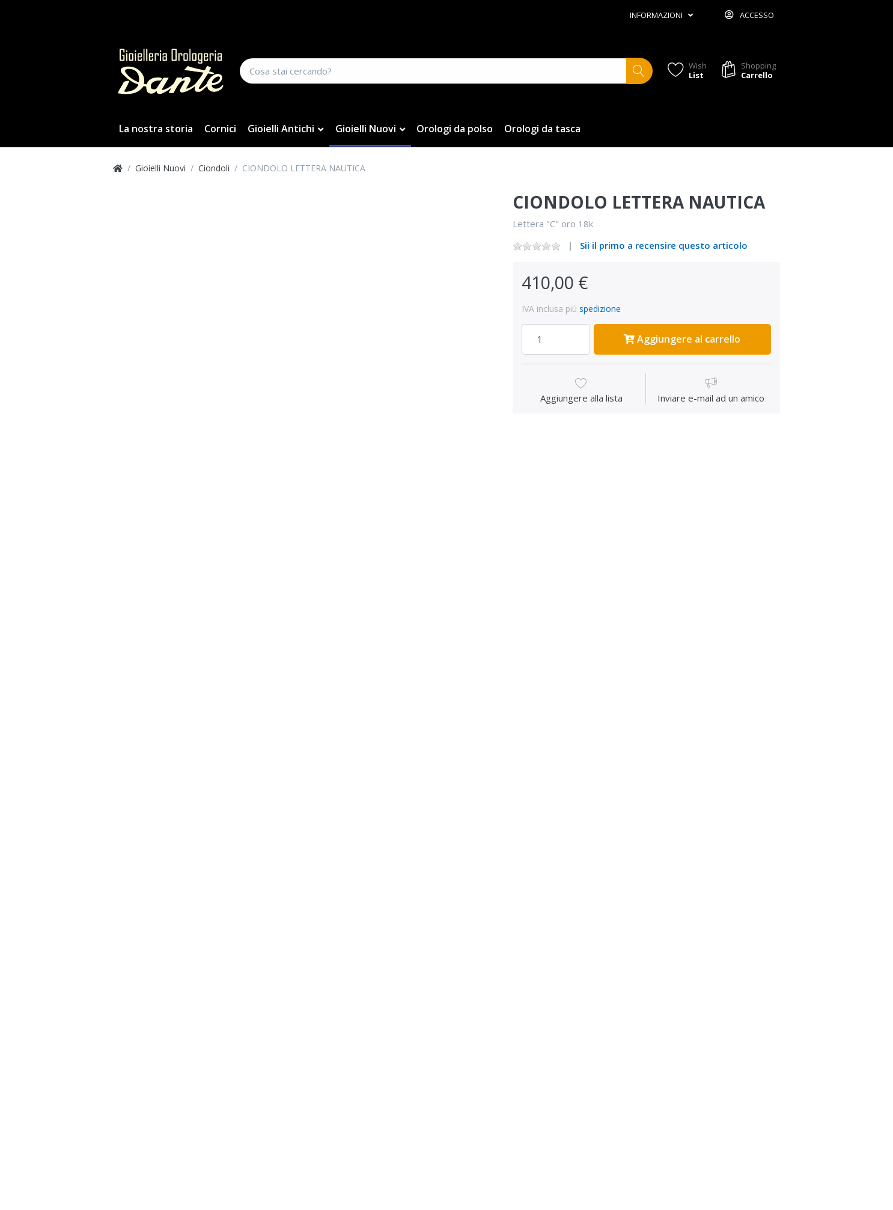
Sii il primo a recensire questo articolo (664, 245)
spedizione (600, 308)
